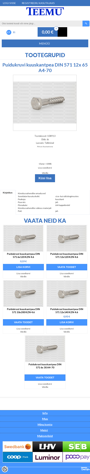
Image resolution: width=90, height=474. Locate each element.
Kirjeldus (8, 192)
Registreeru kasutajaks (38, 3)
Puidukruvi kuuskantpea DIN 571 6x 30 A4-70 (45, 366)
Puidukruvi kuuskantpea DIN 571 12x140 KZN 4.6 (66, 311)
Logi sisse (9, 3)
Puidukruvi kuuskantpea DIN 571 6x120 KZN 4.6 (23, 255)
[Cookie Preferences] (5, 469)
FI (14, 32)
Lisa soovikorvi (45, 167)
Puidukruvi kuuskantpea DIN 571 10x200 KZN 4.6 (23, 311)
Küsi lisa (44, 178)
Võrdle (45, 173)
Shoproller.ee (85, 469)
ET (8, 32)
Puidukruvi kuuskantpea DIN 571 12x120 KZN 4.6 (66, 255)
